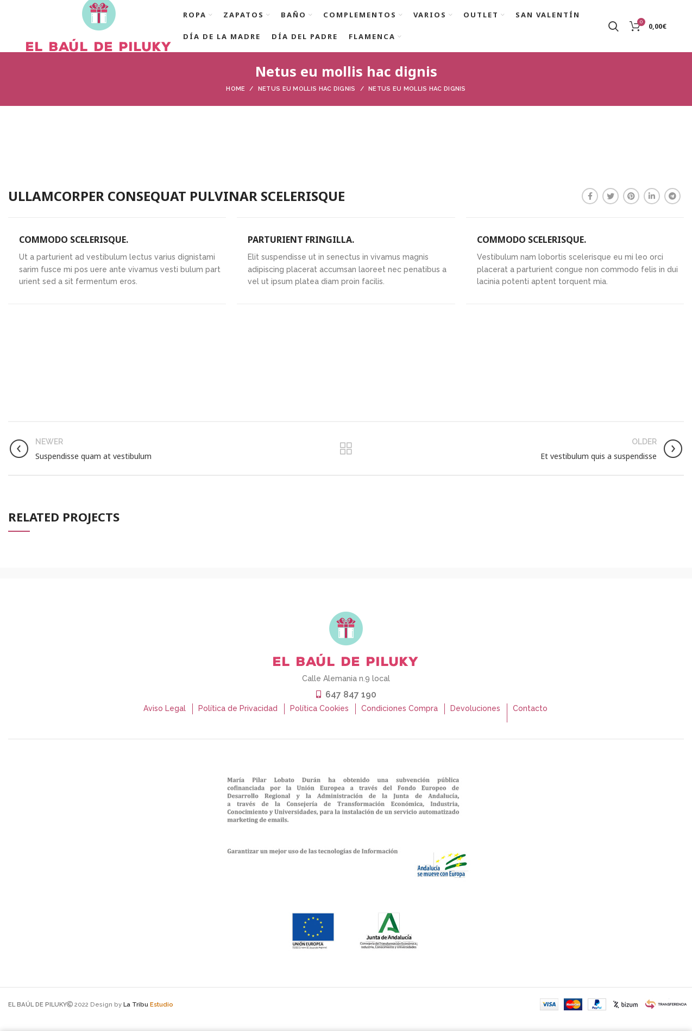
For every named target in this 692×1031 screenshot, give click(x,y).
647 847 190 (350, 708)
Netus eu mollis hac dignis (307, 102)
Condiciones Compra (399, 722)
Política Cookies (319, 722)
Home (235, 102)
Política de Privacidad (238, 722)
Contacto (530, 722)
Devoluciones (475, 722)
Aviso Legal (164, 722)
